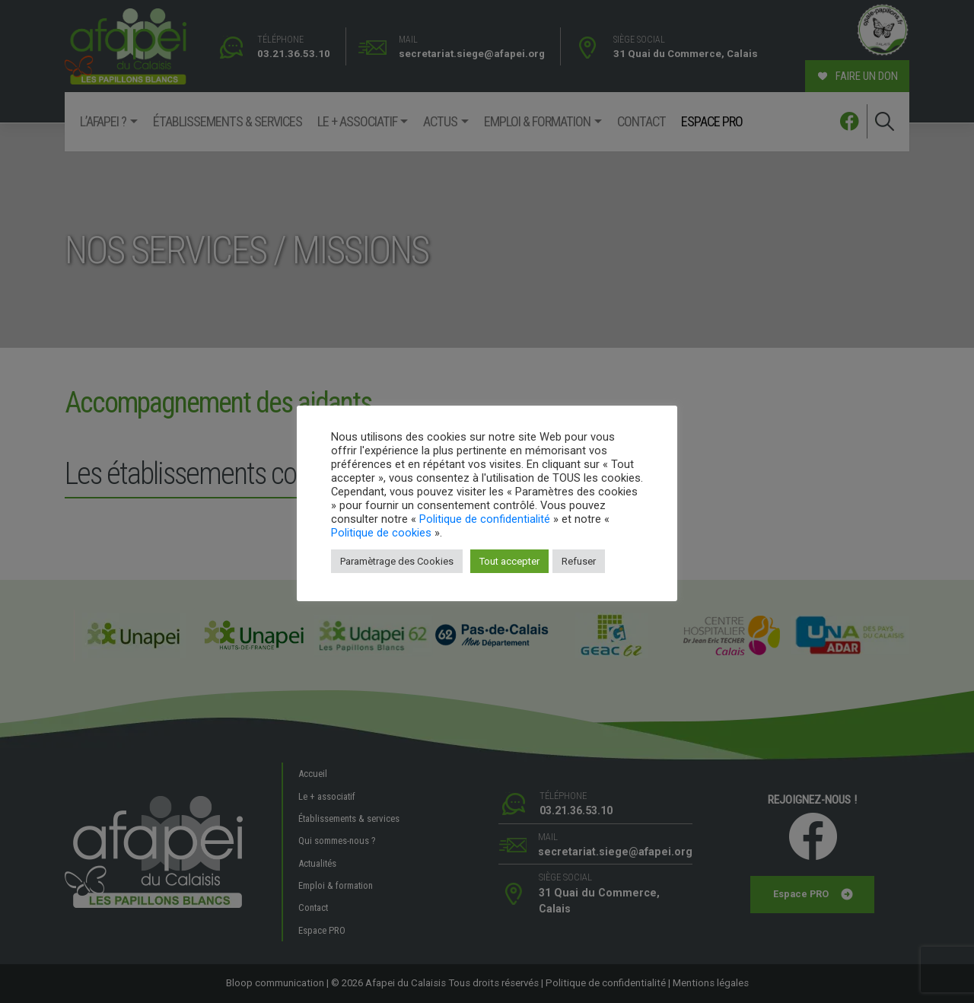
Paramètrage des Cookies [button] (397, 561)
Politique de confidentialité (484, 519)
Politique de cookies (381, 533)
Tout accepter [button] (509, 561)
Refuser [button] (579, 561)
